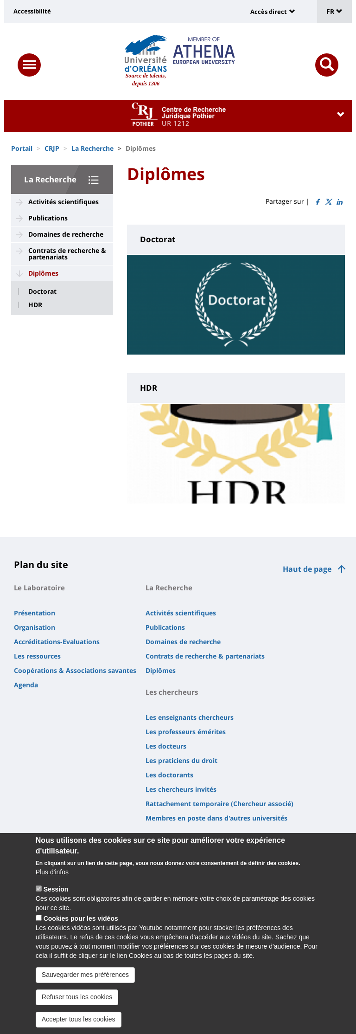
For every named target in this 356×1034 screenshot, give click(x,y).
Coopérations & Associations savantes (75, 670)
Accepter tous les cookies (78, 1023)
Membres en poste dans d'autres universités (216, 818)
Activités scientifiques (63, 201)
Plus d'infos (52, 875)
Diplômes (43, 273)
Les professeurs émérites (186, 731)
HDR (35, 305)
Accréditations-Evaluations (57, 641)
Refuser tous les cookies (77, 1000)
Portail (21, 148)
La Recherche (92, 148)
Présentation (34, 612)
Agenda (26, 684)
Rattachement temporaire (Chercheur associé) (219, 803)
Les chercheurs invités (181, 789)
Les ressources (37, 656)
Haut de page (307, 569)
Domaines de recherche (65, 234)
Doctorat (42, 291)
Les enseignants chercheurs (190, 717)
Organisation (34, 627)
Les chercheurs (172, 692)
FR (334, 11)
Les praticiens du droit (181, 760)
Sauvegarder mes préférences (85, 978)
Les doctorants (169, 774)
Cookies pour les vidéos (81, 922)
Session (56, 893)
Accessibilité (32, 11)
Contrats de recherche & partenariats (67, 253)
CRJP (51, 148)
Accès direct (268, 11)
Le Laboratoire (39, 587)
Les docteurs (166, 746)
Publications (48, 217)
